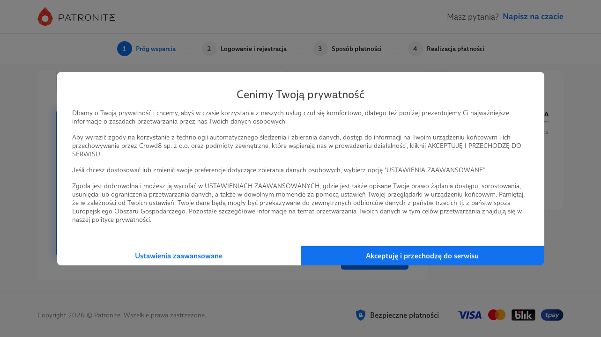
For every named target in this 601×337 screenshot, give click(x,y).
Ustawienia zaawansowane (179, 256)
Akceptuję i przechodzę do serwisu (422, 256)
